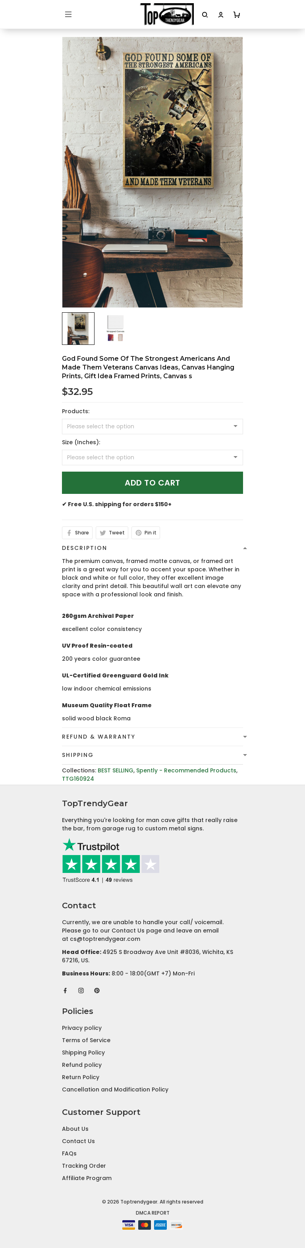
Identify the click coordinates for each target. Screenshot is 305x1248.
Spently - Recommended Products (186, 770)
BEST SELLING (115, 770)
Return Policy (80, 1077)
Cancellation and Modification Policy (115, 1089)
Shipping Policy (83, 1052)
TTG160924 (78, 779)
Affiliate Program (87, 1178)
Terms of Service (86, 1040)
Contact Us (78, 1141)
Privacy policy (82, 1028)
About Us (75, 1129)
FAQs (69, 1153)
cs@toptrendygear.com (105, 939)
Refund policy (82, 1065)
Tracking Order (84, 1166)
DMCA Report (153, 1212)
